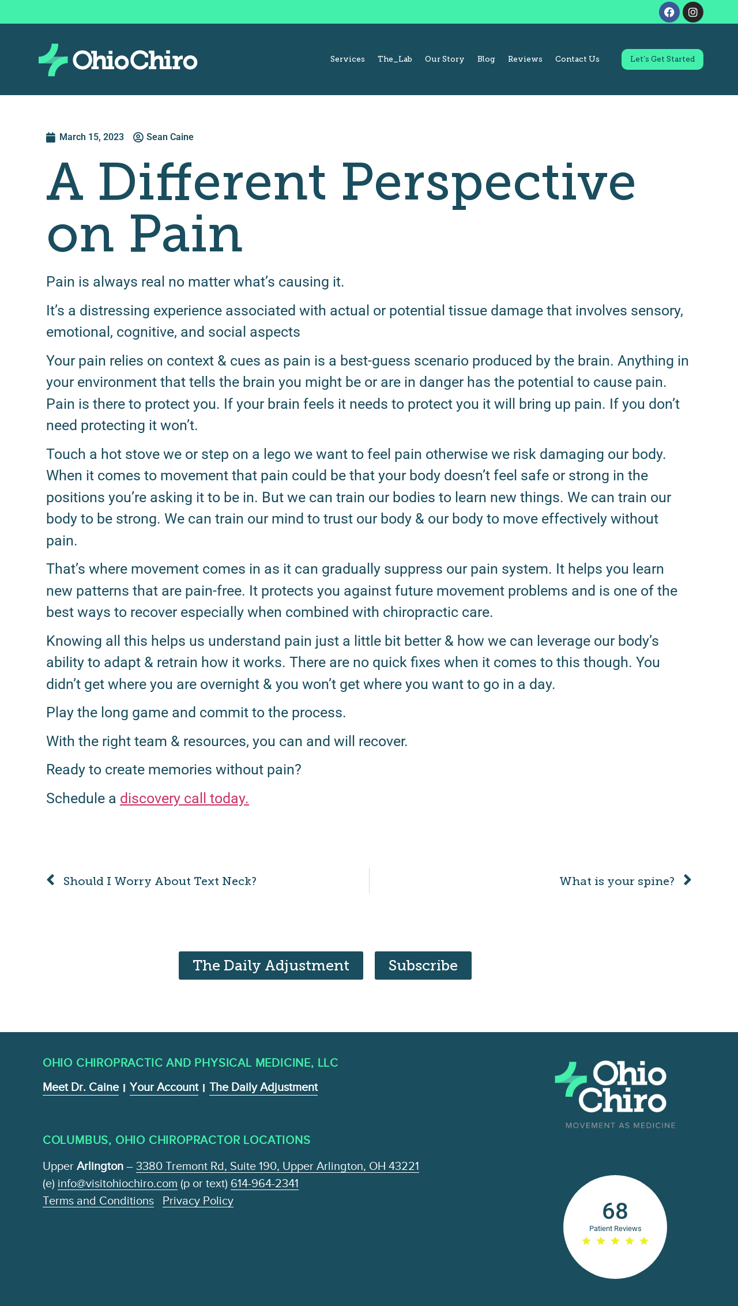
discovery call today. (184, 798)
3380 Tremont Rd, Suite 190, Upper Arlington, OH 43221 (277, 1166)
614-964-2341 (265, 1183)
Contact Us (577, 59)
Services (347, 59)
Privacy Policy (198, 1200)
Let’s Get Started (662, 59)
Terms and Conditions (98, 1200)
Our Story (445, 59)
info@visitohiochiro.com (118, 1183)
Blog (486, 59)
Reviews (525, 59)
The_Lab (395, 59)
